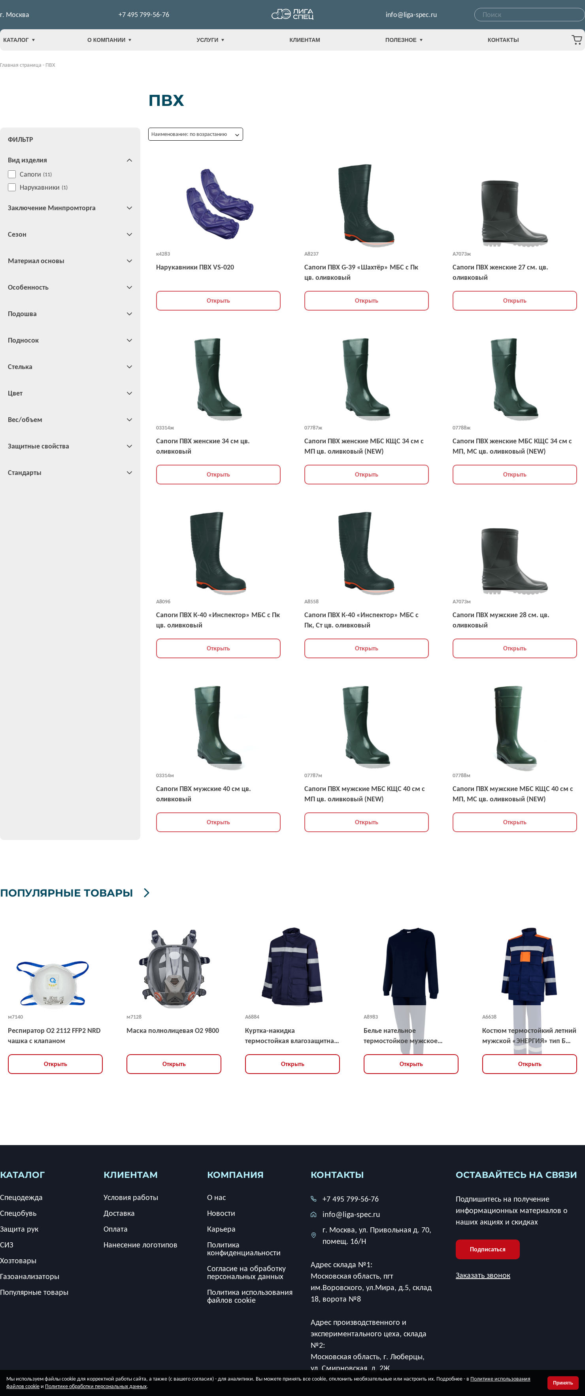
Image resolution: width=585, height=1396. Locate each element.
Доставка (119, 1211)
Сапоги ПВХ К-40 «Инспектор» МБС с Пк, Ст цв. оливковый (361, 619)
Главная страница (21, 65)
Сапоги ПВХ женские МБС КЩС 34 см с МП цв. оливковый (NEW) (364, 446)
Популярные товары (111, 891)
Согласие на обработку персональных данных (246, 1271)
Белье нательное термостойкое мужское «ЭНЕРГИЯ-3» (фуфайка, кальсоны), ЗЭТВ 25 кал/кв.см (410, 1035)
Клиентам (305, 42)
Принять (563, 1383)
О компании (126, 42)
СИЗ (6, 1243)
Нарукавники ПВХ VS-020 (195, 267)
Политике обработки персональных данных (96, 1386)
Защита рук (19, 1227)
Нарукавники (40, 187)
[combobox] (529, 16)
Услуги (219, 42)
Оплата (116, 1227)
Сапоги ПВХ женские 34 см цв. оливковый (203, 446)
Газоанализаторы (29, 1275)
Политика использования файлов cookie (249, 1294)
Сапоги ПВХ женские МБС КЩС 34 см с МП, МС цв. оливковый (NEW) (512, 446)
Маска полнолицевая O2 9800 (172, 1029)
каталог (22, 1173)
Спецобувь (18, 1211)
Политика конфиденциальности (244, 1247)
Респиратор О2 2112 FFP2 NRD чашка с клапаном (54, 1034)
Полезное (395, 42)
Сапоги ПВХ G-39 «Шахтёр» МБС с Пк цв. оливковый (361, 272)
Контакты (486, 42)
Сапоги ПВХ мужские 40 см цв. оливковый (203, 793)
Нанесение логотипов (140, 1243)
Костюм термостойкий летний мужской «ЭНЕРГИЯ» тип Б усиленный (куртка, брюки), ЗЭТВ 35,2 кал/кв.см (529, 1035)
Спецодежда (21, 1196)
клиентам (131, 1173)
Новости (221, 1211)
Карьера (221, 1227)
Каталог (31, 42)
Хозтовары (18, 1259)
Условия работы (131, 1196)
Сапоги (30, 174)
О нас (216, 1196)
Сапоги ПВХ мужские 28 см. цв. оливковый (501, 619)
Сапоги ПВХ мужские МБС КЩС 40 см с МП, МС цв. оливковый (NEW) (513, 793)
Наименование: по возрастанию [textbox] (189, 134)
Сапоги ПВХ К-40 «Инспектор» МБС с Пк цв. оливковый (218, 619)
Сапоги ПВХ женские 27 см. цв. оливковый (500, 272)
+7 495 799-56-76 (144, 15)
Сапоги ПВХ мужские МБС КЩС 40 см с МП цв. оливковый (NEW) (364, 793)
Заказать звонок (483, 1273)
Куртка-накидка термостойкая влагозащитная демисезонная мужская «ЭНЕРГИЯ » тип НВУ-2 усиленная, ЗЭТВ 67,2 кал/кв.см (291, 1035)
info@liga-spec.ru (411, 15)
